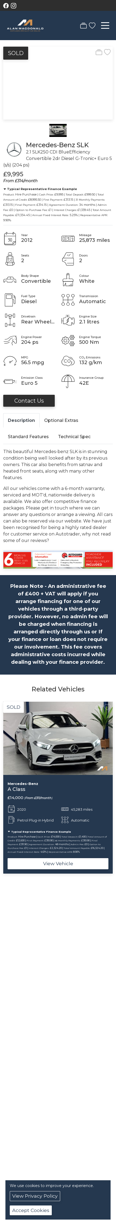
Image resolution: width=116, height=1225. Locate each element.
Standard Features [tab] (28, 436)
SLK (83, 145)
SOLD (16, 53)
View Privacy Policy (35, 1196)
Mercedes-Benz (50, 145)
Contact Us (29, 400)
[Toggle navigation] (105, 25)
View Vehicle (58, 863)
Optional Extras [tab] (61, 420)
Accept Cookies (30, 1210)
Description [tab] (21, 420)
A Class (16, 789)
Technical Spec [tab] (74, 436)
